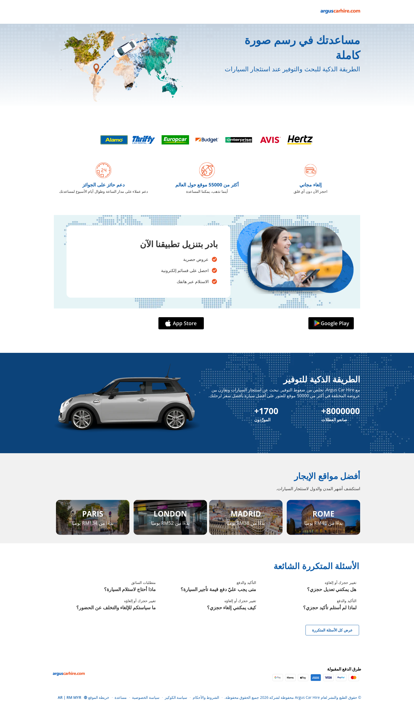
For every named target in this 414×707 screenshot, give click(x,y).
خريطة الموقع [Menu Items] (99, 697)
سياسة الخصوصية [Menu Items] (145, 697)
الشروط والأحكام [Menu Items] (206, 697)
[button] (72, 697)
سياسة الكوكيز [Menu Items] (176, 697)
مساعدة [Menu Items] (121, 697)
